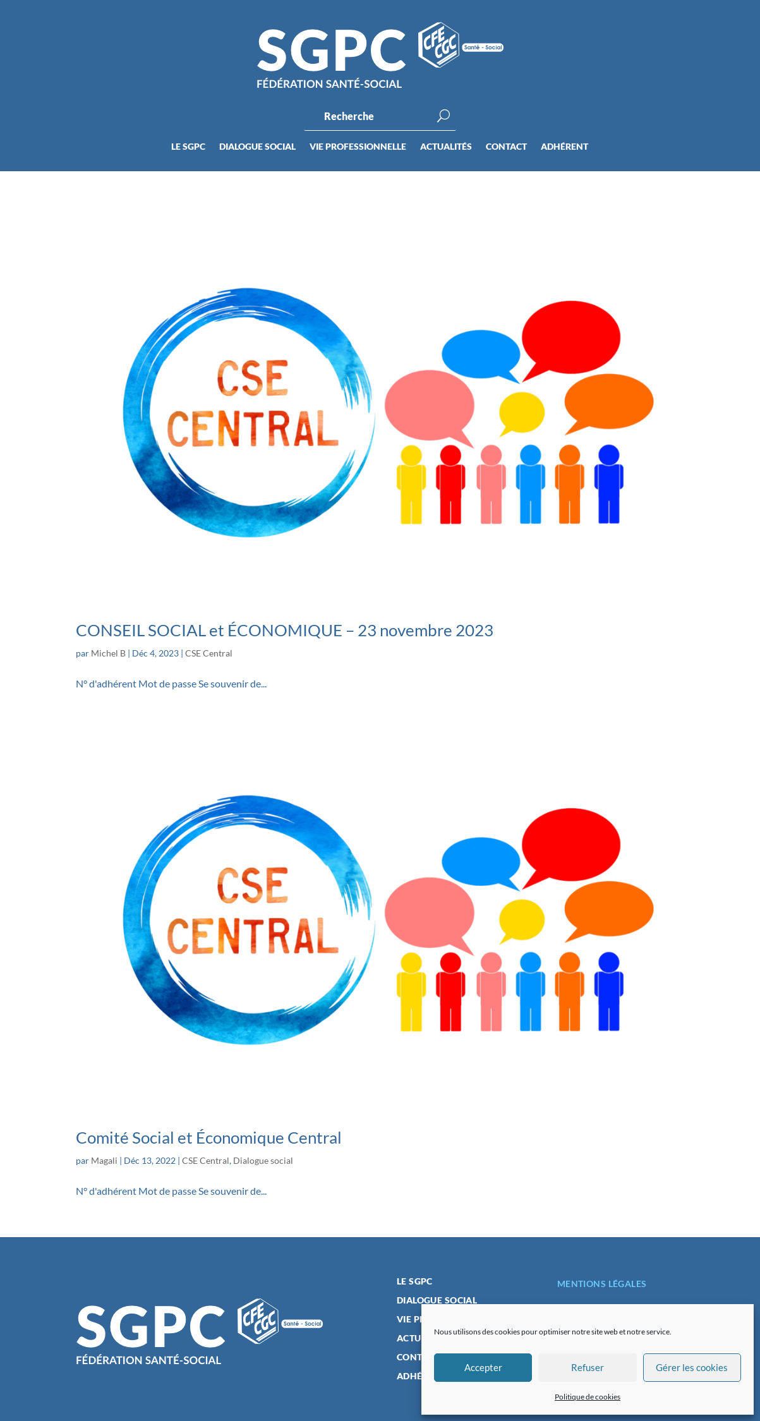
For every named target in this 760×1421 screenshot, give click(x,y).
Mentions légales (602, 1283)
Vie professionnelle (358, 147)
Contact (506, 147)
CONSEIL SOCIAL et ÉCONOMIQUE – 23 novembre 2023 (284, 630)
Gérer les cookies (692, 1367)
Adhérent (564, 147)
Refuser (587, 1367)
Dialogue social (257, 147)
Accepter (483, 1367)
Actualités (446, 147)
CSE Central (208, 653)
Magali (104, 1160)
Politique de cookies (587, 1396)
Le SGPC (188, 147)
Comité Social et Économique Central (209, 1137)
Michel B (108, 653)
